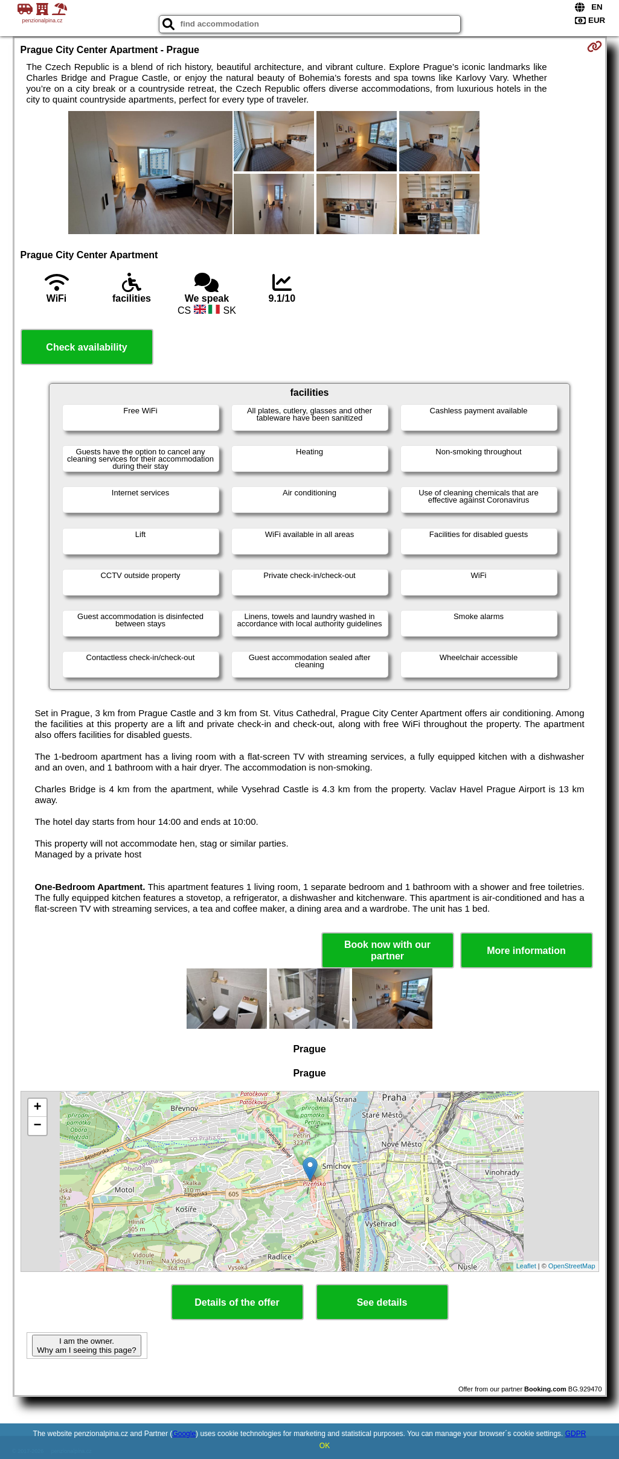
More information (526, 951)
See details (382, 1302)
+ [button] (37, 1108)
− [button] (37, 1126)
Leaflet (526, 1266)
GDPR (575, 1433)
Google (184, 1433)
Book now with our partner (387, 950)
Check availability (86, 347)
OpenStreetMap (571, 1266)
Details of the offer (236, 1302)
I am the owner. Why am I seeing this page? (86, 1346)
